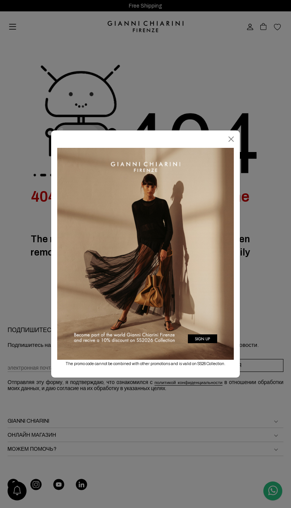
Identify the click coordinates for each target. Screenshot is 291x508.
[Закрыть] (231, 139)
